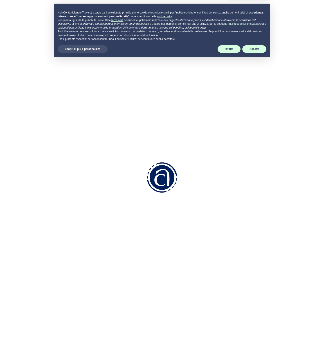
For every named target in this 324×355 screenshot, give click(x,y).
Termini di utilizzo (251, 256)
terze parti (117, 314)
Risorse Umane (178, 250)
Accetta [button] (254, 343)
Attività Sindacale (179, 274)
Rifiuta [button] (229, 343)
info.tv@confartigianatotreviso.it (127, 263)
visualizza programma (124, 138)
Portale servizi (252, 221)
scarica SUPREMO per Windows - (269, 281)
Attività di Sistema (180, 279)
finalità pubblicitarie (239, 318)
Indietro (52, 74)
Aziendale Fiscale (179, 256)
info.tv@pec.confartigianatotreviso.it (123, 279)
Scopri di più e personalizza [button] (82, 343)
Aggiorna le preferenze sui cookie (264, 250)
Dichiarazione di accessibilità (260, 262)
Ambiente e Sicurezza (183, 262)
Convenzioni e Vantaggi (184, 227)
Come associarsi (179, 221)
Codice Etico (175, 233)
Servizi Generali (178, 268)
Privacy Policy (248, 238)
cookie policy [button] (164, 310)
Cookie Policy (248, 244)
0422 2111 (109, 246)
